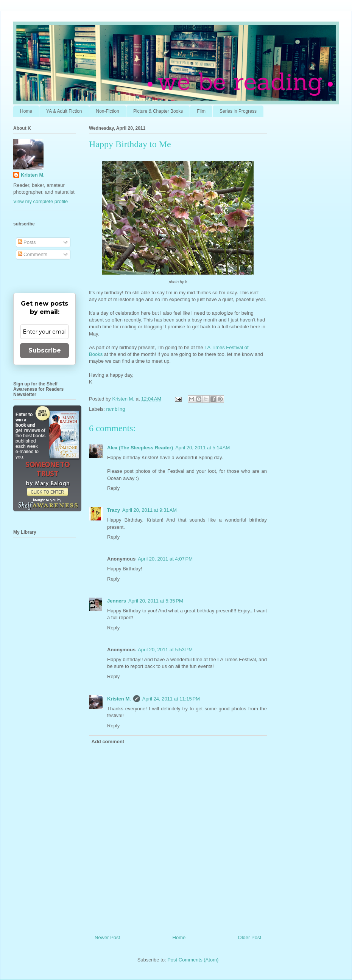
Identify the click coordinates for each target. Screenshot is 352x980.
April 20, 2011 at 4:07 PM (165, 559)
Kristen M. (119, 699)
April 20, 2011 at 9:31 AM (149, 510)
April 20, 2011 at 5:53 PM (165, 649)
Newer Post (107, 937)
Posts (27, 242)
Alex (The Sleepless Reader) (140, 447)
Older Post (249, 937)
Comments (32, 254)
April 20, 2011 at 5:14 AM (202, 447)
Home (26, 111)
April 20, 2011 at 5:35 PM (155, 601)
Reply (113, 488)
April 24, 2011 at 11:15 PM (171, 699)
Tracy (113, 510)
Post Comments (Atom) (192, 960)
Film (201, 111)
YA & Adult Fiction (64, 111)
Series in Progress (238, 111)
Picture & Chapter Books (158, 111)
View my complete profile (40, 201)
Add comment (108, 741)
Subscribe (44, 350)
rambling (115, 409)
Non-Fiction (107, 111)
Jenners (116, 601)
